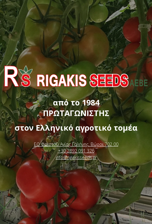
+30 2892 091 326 (76, 151)
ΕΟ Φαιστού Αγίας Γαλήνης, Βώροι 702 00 (76, 144)
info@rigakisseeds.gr (76, 157)
